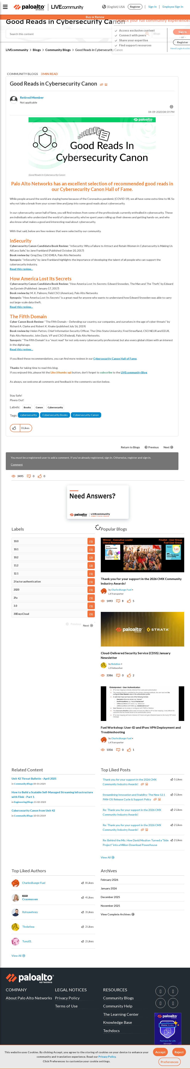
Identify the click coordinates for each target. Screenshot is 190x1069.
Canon (39, 407)
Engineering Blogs (23, 802)
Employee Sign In (173, 6)
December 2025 (110, 897)
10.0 (16, 541)
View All (106, 857)
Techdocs (111, 1030)
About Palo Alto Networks (29, 998)
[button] (160, 1052)
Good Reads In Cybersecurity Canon (47, 174)
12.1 (16, 573)
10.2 (16, 557)
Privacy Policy (107, 1056)
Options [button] (171, 107)
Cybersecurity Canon (86, 415)
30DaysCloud (21, 613)
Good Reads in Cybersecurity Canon (54, 83)
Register (135, 6)
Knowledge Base (117, 1022)
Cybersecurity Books (55, 415)
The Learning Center (121, 1014)
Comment (17, 464)
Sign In (152, 6)
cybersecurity (28, 415)
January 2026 (109, 888)
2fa (15, 597)
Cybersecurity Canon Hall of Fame (115, 358)
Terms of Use (66, 1006)
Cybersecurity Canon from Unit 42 (33, 810)
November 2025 (110, 905)
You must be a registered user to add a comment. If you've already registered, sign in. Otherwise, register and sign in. (81, 457)
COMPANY (16, 989)
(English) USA (113, 7)
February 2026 (109, 879)
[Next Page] (88, 625)
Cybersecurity (55, 407)
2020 (16, 589)
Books (27, 407)
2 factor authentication (27, 581)
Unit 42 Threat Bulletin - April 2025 (34, 778)
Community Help (117, 1006)
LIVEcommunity (17, 50)
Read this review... (21, 269)
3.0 (15, 605)
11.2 (16, 565)
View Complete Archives (118, 914)
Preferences (169, 1062)
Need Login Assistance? (167, 48)
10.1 (16, 549)
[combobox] (79, 33)
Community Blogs (58, 50)
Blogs (37, 50)
